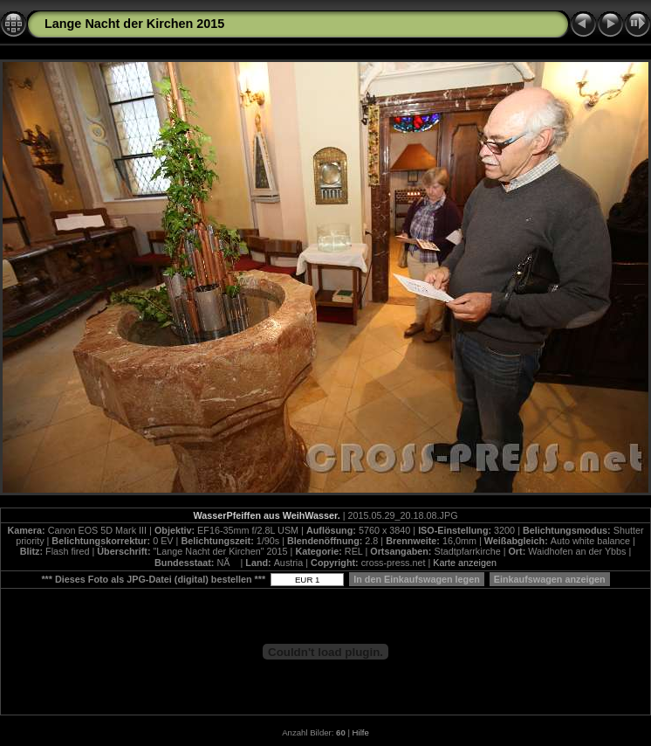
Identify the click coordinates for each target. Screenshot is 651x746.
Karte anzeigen (465, 562)
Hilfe (361, 732)
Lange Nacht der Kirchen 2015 (134, 24)
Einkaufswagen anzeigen (549, 579)
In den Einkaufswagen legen (417, 579)
